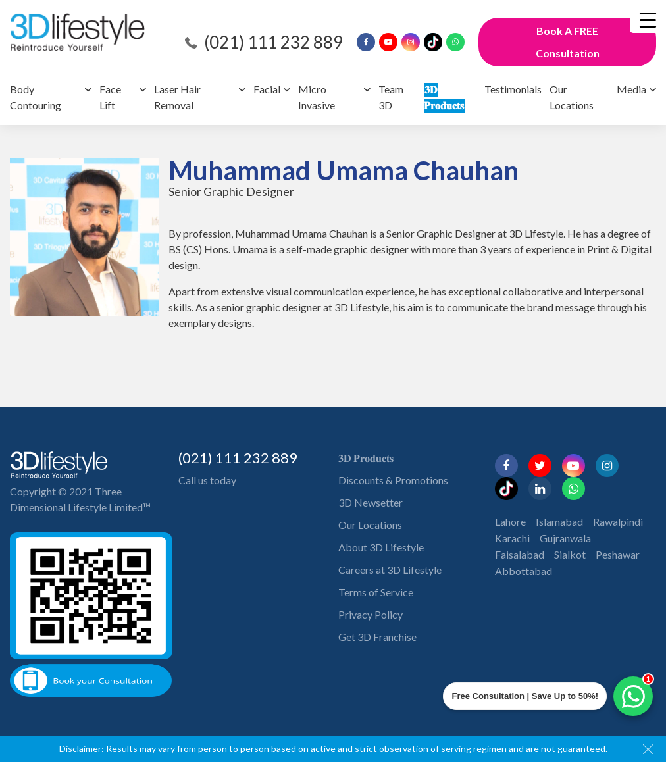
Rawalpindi (618, 521)
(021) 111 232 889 (273, 42)
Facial (266, 89)
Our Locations (370, 525)
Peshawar (618, 554)
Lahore (510, 521)
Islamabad (559, 521)
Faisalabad (519, 554)
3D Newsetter (370, 502)
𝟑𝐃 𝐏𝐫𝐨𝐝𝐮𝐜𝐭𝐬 (366, 457)
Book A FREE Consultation (568, 41)
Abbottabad (523, 571)
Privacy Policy (370, 614)
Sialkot (570, 554)
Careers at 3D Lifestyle (390, 569)
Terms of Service (375, 592)
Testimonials (513, 89)
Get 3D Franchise (377, 636)
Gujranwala (565, 538)
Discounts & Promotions (393, 480)
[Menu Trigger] (648, 20)
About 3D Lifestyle (381, 547)
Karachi (512, 538)
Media (631, 89)
